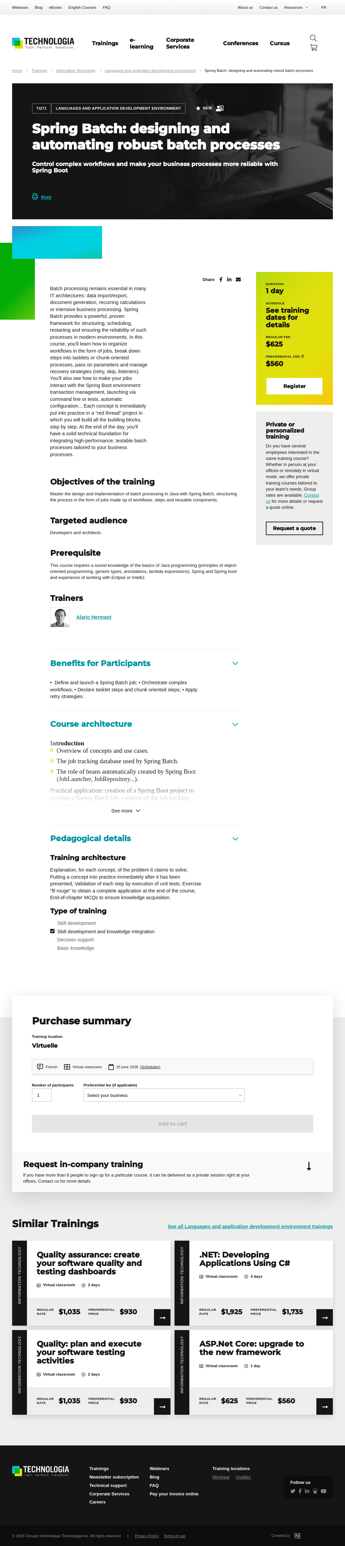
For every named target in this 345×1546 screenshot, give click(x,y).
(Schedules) (150, 1067)
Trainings (105, 43)
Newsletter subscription (114, 1477)
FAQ (107, 7)
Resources (293, 7)
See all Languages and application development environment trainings (250, 1226)
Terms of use (175, 1536)
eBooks (55, 7)
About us (245, 7)
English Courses (82, 7)
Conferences (240, 43)
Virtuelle (45, 1045)
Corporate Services (180, 43)
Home (17, 70)
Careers (97, 1501)
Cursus (280, 43)
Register (294, 386)
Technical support (108, 1485)
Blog (38, 7)
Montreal (220, 1477)
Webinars (20, 7)
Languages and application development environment (150, 70)
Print (41, 197)
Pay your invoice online (174, 1493)
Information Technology (75, 70)
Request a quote (294, 528)
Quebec (243, 1477)
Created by (294, 1536)
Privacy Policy (147, 1536)
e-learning (141, 43)
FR (323, 7)
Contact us (268, 7)
